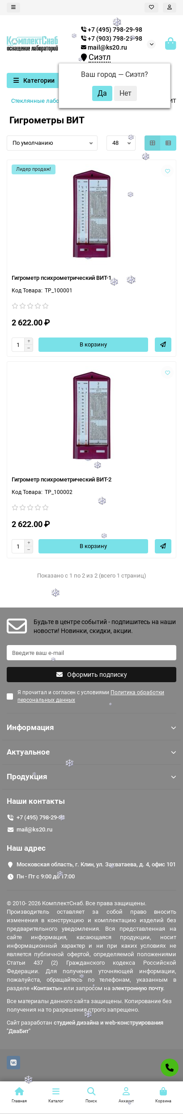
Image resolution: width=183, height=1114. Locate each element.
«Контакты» (46, 988)
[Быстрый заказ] (163, 345)
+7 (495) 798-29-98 (41, 817)
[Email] (91, 652)
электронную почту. (138, 988)
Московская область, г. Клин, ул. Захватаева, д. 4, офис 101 (96, 864)
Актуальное (91, 751)
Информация (91, 727)
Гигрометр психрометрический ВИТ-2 (61, 479)
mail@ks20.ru (104, 47)
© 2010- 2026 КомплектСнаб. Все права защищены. (76, 903)
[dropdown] (13, 8)
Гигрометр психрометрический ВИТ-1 (61, 277)
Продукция (91, 776)
